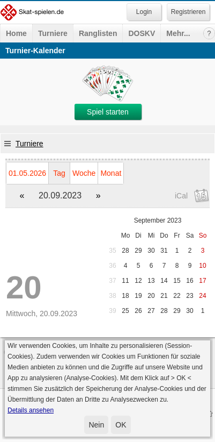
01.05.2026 (27, 173)
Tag (59, 173)
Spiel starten (108, 112)
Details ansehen (31, 410)
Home (16, 33)
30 (150, 250)
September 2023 (158, 220)
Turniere (53, 33)
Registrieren (188, 12)
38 (112, 296)
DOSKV (141, 33)
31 (163, 250)
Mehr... (178, 33)
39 (112, 311)
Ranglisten (98, 33)
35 (112, 250)
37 (112, 280)
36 (112, 265)
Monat (110, 173)
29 (138, 250)
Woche (83, 173)
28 (125, 250)
